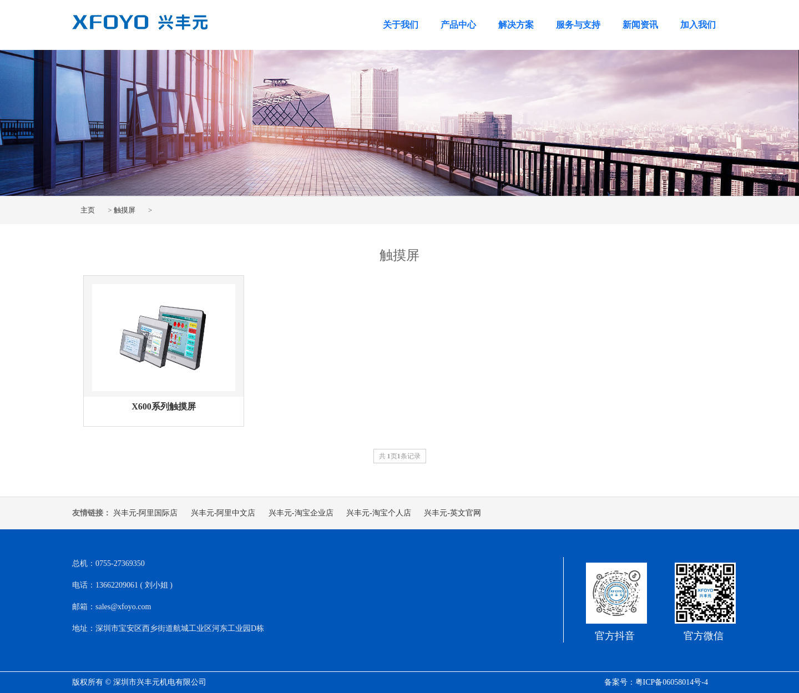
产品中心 (458, 24)
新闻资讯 (640, 24)
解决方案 (516, 24)
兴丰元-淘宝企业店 (301, 513)
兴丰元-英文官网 (452, 513)
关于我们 (400, 24)
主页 (87, 210)
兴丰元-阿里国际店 (145, 513)
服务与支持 (578, 24)
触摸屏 (124, 210)
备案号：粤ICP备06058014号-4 (656, 682)
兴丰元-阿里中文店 (223, 513)
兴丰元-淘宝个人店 (378, 513)
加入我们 (698, 24)
